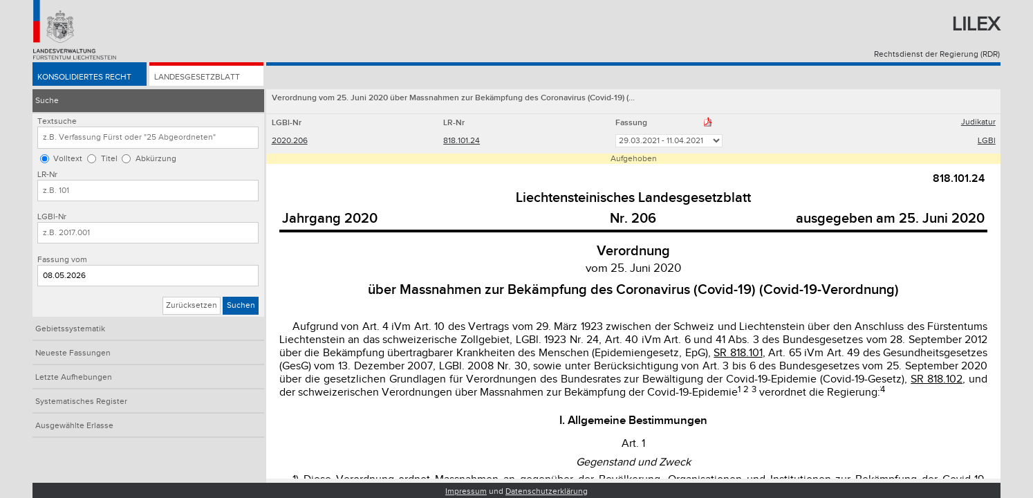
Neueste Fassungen (73, 353)
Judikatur (978, 122)
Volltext (67, 159)
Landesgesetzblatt (197, 77)
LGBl (987, 141)
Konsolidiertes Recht (84, 77)
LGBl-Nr (51, 217)
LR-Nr (47, 174)
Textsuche (57, 121)
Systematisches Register (81, 401)
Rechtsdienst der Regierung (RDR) (937, 54)
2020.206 (290, 141)
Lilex (976, 24)
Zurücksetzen (191, 305)
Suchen (241, 305)
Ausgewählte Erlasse (74, 426)
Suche (47, 100)
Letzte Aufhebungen (73, 377)
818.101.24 (461, 141)
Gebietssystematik (70, 329)
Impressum (466, 491)
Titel (109, 159)
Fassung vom (62, 260)
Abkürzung (156, 159)
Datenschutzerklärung (546, 491)
